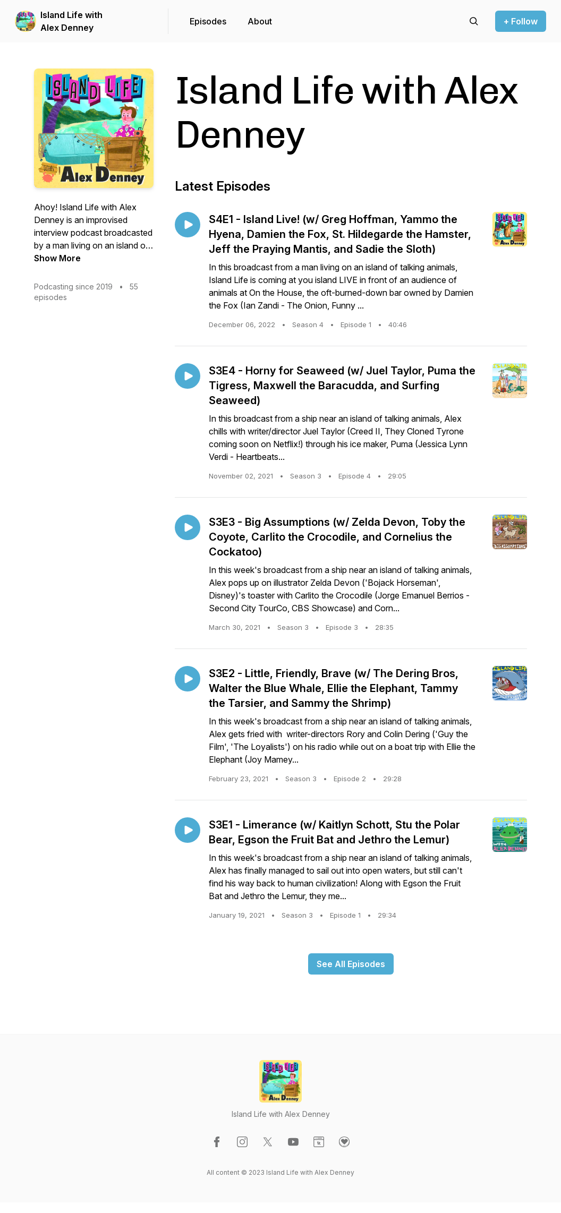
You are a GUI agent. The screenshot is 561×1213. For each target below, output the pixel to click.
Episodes (208, 21)
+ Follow (521, 21)
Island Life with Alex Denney (71, 21)
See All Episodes (351, 964)
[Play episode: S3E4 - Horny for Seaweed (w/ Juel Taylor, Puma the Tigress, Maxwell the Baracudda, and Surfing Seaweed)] (187, 376)
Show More (57, 258)
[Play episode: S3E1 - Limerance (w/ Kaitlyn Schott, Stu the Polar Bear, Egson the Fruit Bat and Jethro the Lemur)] (187, 830)
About (260, 21)
